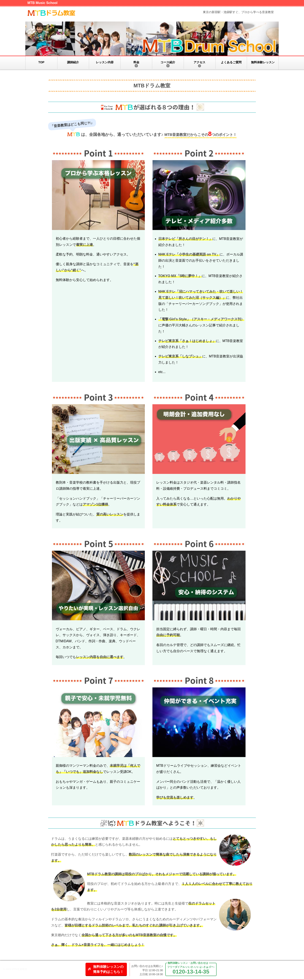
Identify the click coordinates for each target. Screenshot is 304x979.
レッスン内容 (105, 62)
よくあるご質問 (231, 62)
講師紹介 (73, 62)
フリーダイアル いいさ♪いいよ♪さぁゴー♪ (190, 970)
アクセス (199, 62)
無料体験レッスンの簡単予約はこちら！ (108, 969)
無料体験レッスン (263, 62)
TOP (41, 62)
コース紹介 (167, 62)
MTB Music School (42, 3)
